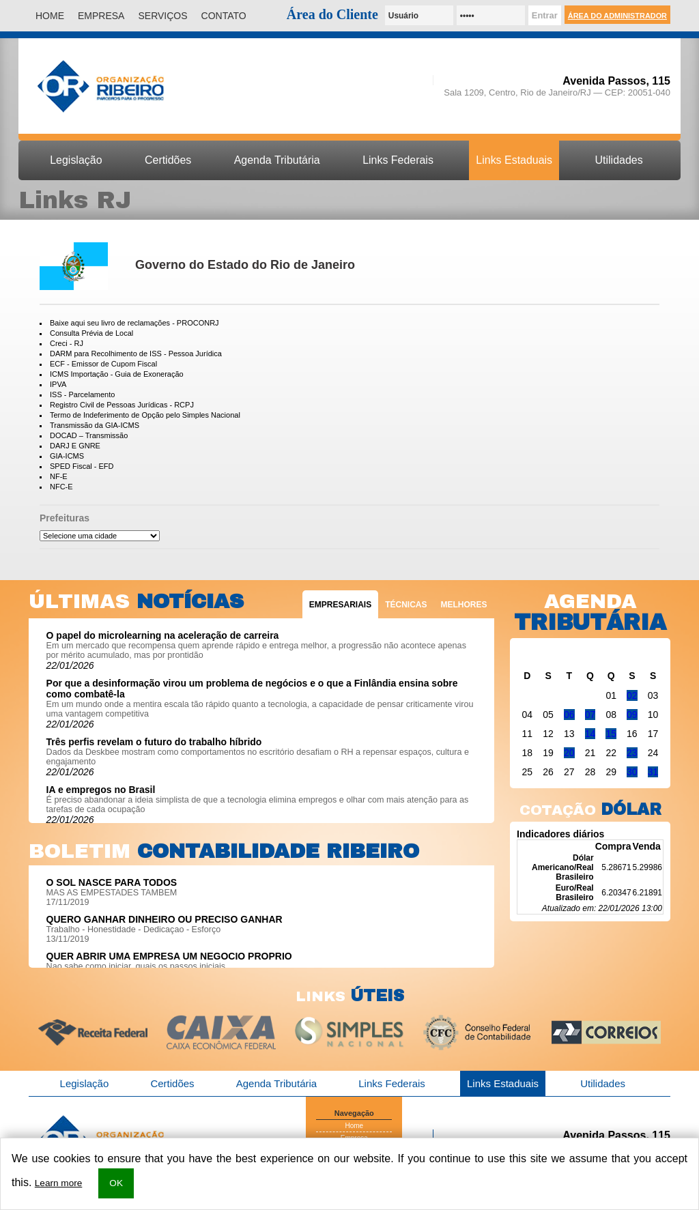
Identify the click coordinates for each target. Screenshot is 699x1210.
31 (653, 771)
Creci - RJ (66, 343)
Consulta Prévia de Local (91, 333)
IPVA (58, 384)
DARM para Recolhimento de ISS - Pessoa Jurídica (136, 353)
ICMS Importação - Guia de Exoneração (117, 374)
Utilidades (619, 160)
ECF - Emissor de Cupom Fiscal (103, 364)
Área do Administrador (617, 16)
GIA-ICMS (67, 456)
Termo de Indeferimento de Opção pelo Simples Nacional (145, 415)
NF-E (59, 476)
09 (632, 714)
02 (632, 695)
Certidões (168, 160)
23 (632, 752)
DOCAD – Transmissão (89, 435)
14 (590, 733)
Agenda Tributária (277, 160)
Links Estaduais (514, 160)
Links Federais (397, 160)
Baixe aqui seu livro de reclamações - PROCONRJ (134, 323)
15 (610, 733)
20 (569, 752)
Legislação (76, 160)
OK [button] (116, 1183)
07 (590, 714)
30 (632, 771)
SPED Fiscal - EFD (82, 466)
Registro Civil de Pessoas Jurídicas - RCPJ (122, 405)
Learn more (59, 1183)
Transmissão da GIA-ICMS (94, 425)
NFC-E (61, 486)
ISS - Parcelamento (82, 394)
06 (569, 714)
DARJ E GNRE (75, 446)
